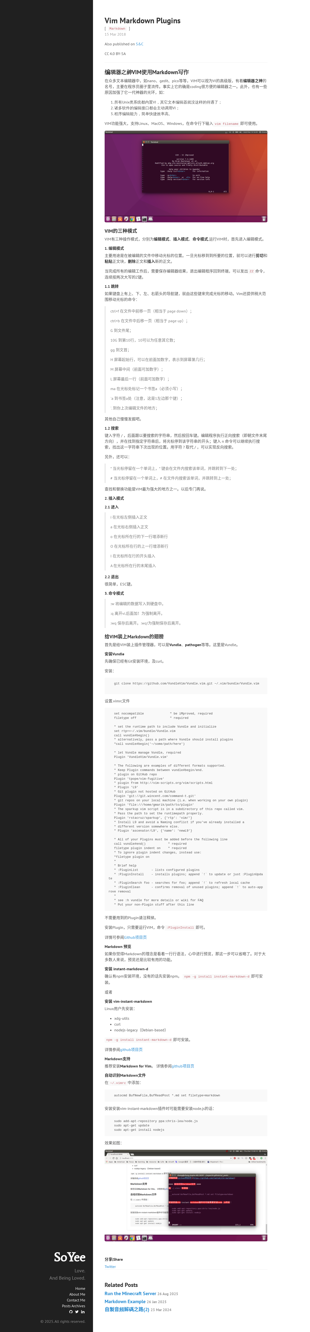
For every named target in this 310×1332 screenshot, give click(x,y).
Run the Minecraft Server (141, 1293)
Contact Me (76, 1300)
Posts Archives (73, 1305)
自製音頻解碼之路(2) (138, 1309)
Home (80, 1288)
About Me (77, 1294)
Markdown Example (136, 1301)
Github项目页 (135, 937)
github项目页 (131, 1049)
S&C (139, 43)
